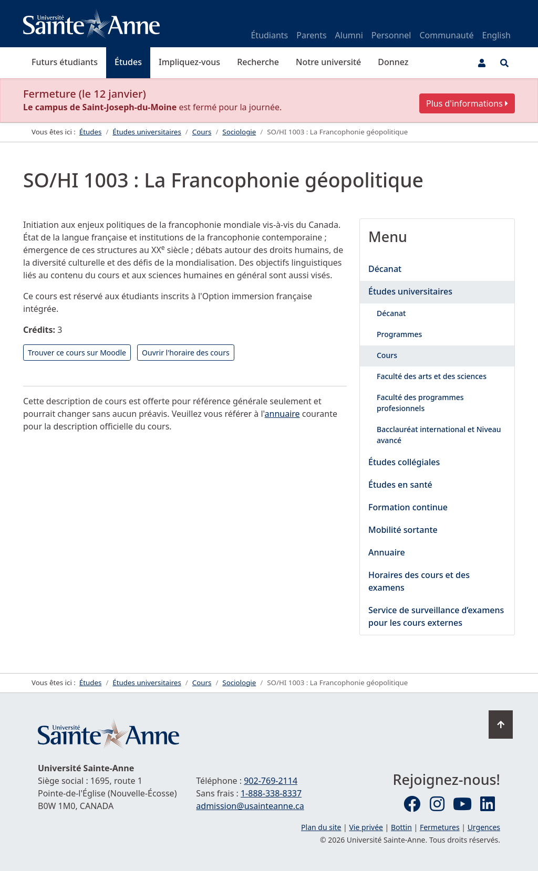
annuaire (282, 413)
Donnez (393, 62)
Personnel (391, 35)
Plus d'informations (467, 103)
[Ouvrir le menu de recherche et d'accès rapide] (504, 63)
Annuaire (386, 552)
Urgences (484, 827)
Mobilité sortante (403, 530)
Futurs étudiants (65, 62)
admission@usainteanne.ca (250, 806)
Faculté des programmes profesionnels (420, 402)
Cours (387, 355)
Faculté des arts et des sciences (432, 376)
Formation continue (408, 507)
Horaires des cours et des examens (419, 581)
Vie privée (365, 827)
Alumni (349, 35)
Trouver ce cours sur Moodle (77, 353)
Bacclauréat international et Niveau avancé (439, 434)
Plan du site (321, 827)
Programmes (399, 334)
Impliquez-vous (189, 62)
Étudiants (269, 35)
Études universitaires (410, 291)
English (496, 35)
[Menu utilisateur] (482, 63)
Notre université (328, 62)
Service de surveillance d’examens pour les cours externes (436, 616)
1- (271, 793)
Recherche (258, 62)
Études (128, 62)
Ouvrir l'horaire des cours (186, 353)
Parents (311, 35)
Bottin (401, 827)
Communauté (446, 35)
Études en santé (400, 484)
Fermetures (440, 827)
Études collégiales (404, 462)
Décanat (384, 269)
